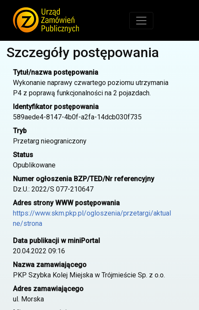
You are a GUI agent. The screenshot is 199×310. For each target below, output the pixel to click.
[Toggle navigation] (141, 20)
